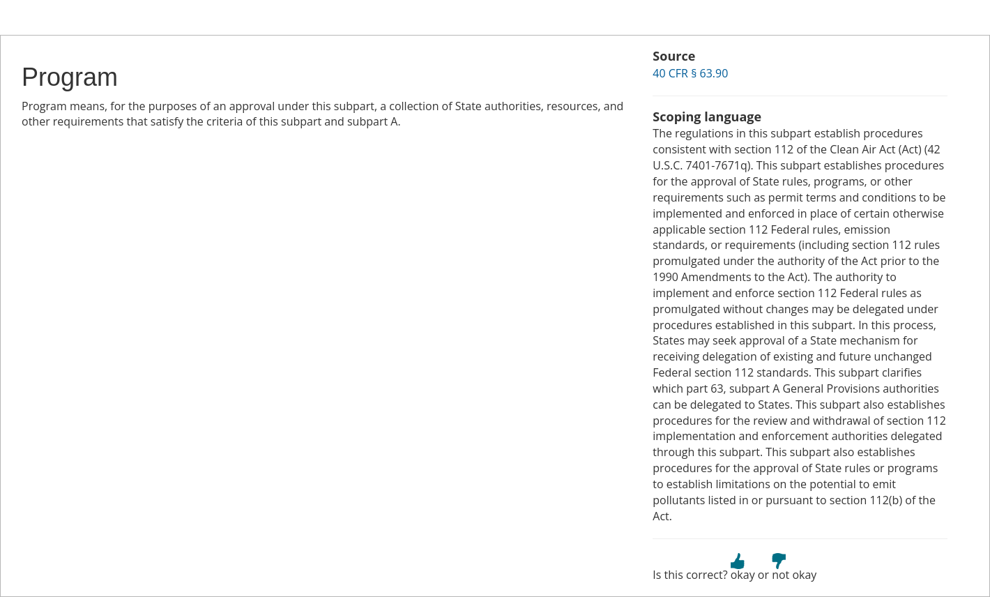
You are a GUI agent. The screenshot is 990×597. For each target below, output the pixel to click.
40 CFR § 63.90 (690, 73)
